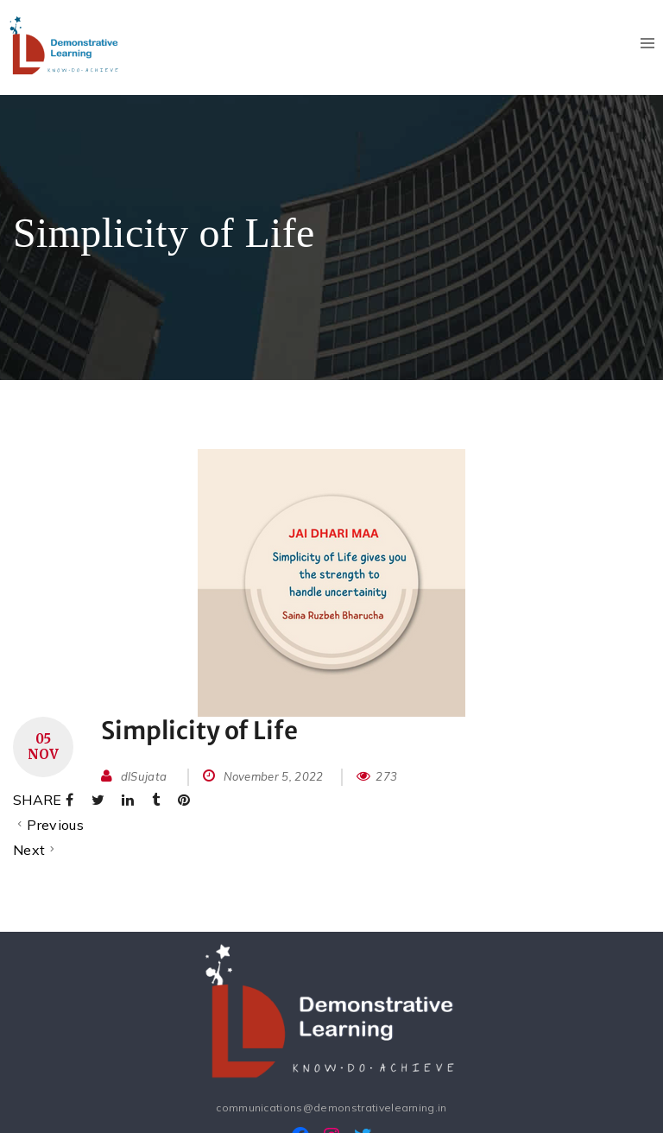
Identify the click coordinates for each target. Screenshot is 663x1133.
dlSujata (144, 776)
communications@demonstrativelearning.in (331, 1107)
